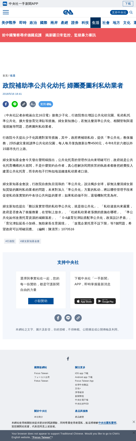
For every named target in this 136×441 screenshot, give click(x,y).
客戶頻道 (46, 405)
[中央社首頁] (68, 12)
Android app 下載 (59, 371)
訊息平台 (72, 405)
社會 (106, 23)
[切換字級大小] (33, 104)
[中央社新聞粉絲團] (28, 352)
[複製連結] (24, 104)
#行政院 (10, 241)
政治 (33, 23)
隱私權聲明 (52, 395)
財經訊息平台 (89, 405)
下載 (128, 3)
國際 (43, 23)
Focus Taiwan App (86, 371)
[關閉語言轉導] (134, 433)
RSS (47, 409)
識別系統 (46, 390)
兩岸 (54, 23)
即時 (22, 23)
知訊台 (104, 405)
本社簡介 (33, 390)
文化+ (44, 376)
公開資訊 (59, 390)
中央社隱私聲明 (107, 422)
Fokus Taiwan (80, 362)
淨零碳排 (55, 376)
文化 (126, 23)
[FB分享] (6, 104)
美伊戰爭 (9, 23)
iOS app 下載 (37, 371)
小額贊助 (40, 301)
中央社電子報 (84, 376)
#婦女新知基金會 (30, 241)
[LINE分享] (15, 104)
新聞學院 (68, 376)
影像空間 (59, 405)
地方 (116, 23)
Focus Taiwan (37, 362)
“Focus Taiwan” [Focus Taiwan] (41, 437)
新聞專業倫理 (95, 390)
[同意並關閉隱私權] (134, 422)
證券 (74, 23)
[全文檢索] (131, 13)
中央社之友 (35, 409)
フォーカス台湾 (59, 362)
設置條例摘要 (76, 390)
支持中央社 (119, 12)
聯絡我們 (66, 395)
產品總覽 (33, 405)
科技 (85, 23)
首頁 (5, 75)
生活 (95, 23)
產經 (64, 23)
